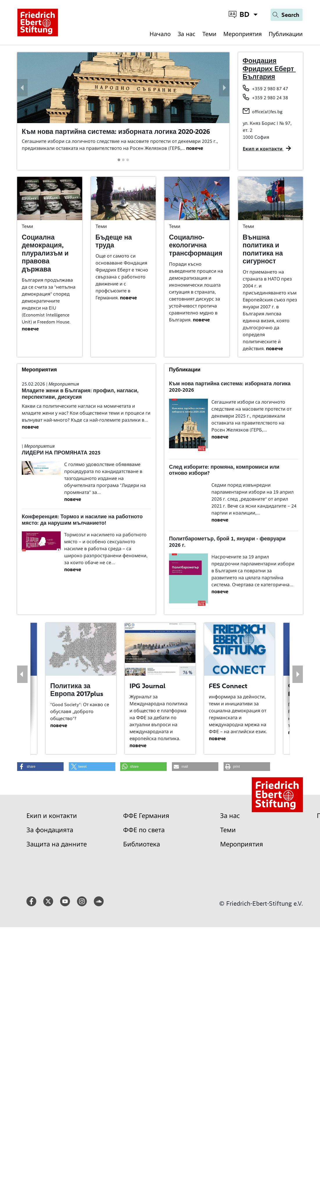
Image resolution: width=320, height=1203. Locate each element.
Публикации (286, 33)
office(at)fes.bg (267, 111)
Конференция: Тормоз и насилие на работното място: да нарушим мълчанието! (82, 519)
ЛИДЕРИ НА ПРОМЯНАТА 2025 (61, 452)
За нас (186, 33)
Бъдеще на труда (114, 241)
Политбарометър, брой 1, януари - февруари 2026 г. (227, 541)
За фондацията (49, 830)
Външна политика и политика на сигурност (263, 249)
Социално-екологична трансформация (195, 245)
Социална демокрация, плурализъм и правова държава (45, 253)
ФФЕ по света (144, 830)
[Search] (287, 15)
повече (194, 148)
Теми (209, 33)
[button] (22, 87)
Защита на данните (56, 844)
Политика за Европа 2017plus (76, 690)
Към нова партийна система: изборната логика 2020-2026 (116, 131)
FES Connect (228, 686)
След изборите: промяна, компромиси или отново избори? (224, 470)
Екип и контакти (51, 816)
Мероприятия (242, 33)
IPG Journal (148, 686)
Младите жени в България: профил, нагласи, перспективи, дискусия (80, 393)
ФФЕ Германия (146, 816)
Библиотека (141, 844)
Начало (160, 33)
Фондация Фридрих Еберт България (269, 69)
